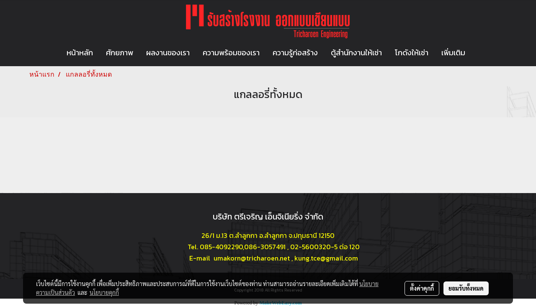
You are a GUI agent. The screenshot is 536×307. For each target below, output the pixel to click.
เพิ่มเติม (453, 52)
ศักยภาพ (119, 52)
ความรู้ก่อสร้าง (295, 52)
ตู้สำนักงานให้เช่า (356, 52)
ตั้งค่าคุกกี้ (422, 288)
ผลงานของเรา (168, 52)
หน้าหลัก (80, 52)
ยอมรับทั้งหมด (466, 288)
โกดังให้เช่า (411, 52)
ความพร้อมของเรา (231, 52)
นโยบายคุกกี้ (104, 292)
